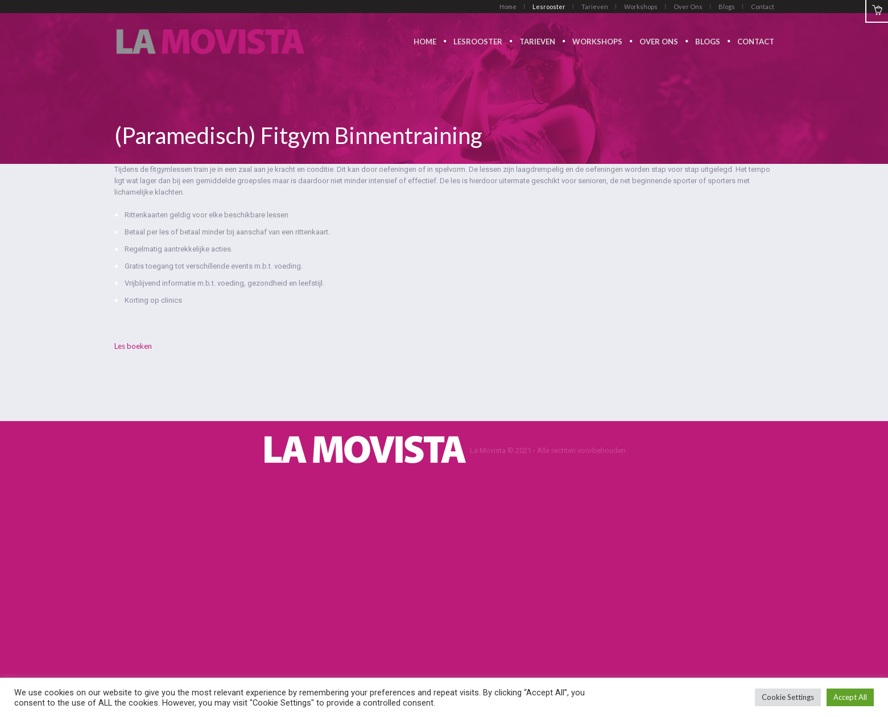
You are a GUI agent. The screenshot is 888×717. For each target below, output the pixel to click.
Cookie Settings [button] (788, 697)
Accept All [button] (850, 697)
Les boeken (133, 346)
